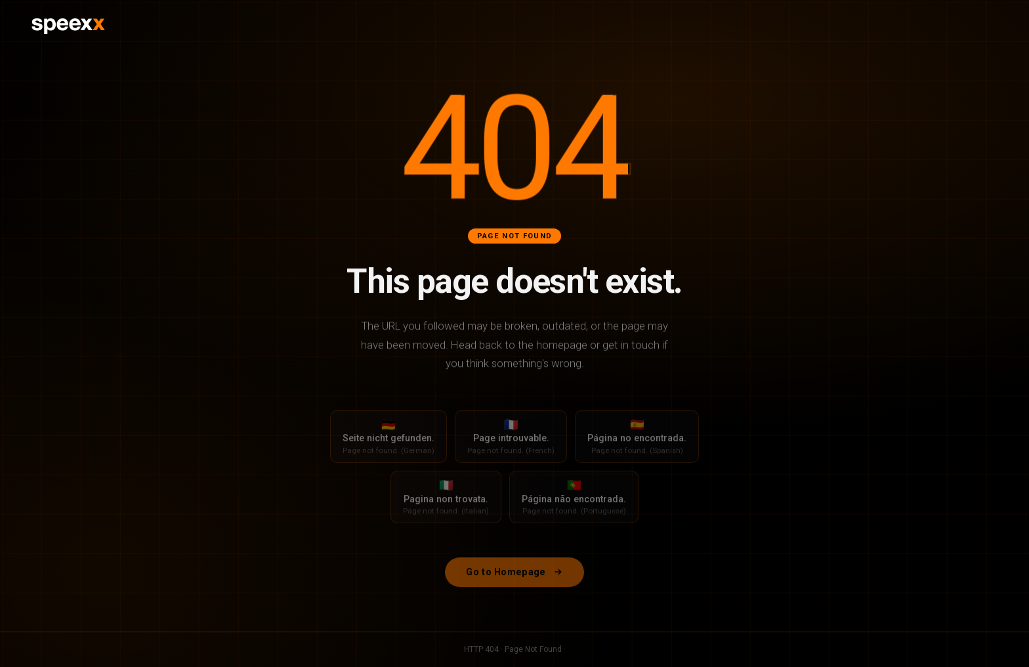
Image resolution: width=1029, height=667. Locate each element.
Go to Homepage (514, 578)
